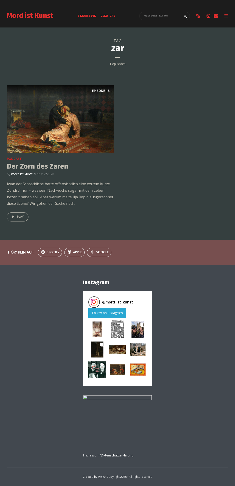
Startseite (87, 16)
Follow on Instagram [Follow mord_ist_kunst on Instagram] (107, 313)
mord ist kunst (22, 174)
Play (17, 217)
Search (185, 16)
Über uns (108, 16)
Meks (101, 477)
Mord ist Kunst (30, 15)
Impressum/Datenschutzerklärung (108, 455)
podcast (14, 158)
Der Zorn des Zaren (37, 166)
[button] (97, 329)
